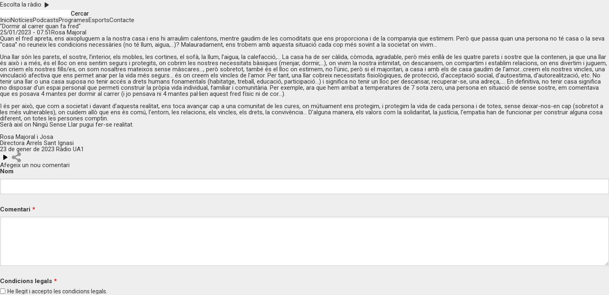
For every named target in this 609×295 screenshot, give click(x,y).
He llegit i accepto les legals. (57, 291)
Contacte (121, 20)
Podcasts (46, 20)
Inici (5, 20)
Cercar (80, 14)
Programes (73, 20)
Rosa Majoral (68, 32)
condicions (76, 291)
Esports (98, 20)
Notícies (22, 20)
